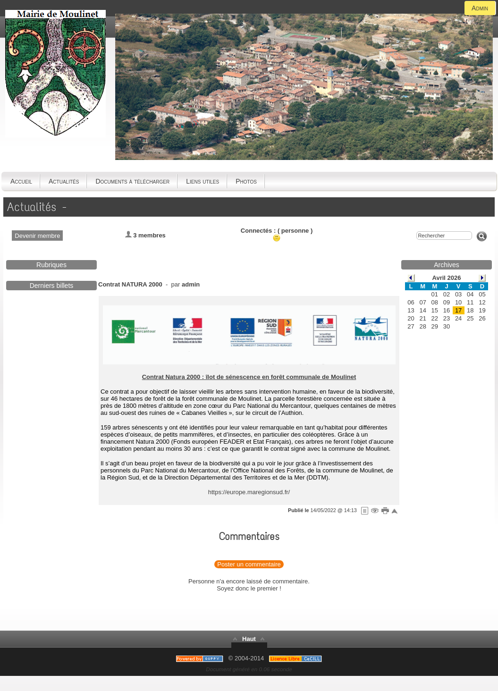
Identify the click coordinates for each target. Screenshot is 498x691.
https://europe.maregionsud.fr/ (249, 492)
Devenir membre (37, 235)
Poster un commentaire (248, 564)
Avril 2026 (446, 277)
